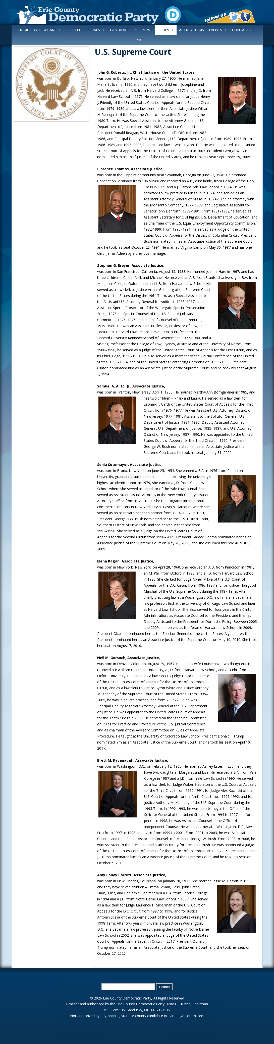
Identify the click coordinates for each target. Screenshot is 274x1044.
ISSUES (165, 29)
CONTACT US (243, 29)
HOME (23, 29)
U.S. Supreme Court (133, 51)
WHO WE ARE (47, 29)
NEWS (147, 29)
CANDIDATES (123, 29)
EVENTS (218, 29)
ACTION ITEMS (191, 29)
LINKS (138, 39)
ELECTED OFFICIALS (85, 29)
